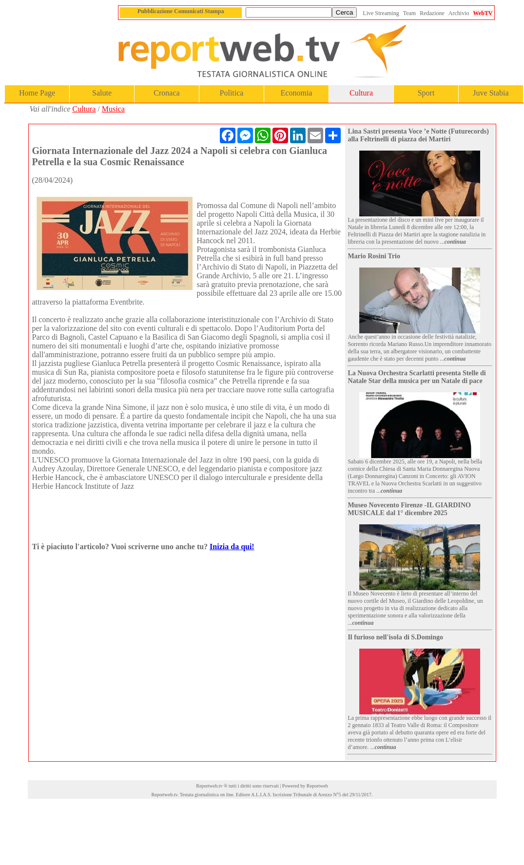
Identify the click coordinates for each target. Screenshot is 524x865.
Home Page (37, 93)
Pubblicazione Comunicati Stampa (180, 11)
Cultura (361, 93)
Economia (296, 93)
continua (455, 241)
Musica (113, 109)
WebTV (482, 13)
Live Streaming (381, 13)
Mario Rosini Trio (374, 256)
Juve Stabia (490, 93)
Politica (232, 93)
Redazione (432, 13)
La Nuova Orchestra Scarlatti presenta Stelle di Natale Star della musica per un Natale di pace (416, 376)
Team (409, 13)
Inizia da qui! (232, 546)
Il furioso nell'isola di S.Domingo (395, 637)
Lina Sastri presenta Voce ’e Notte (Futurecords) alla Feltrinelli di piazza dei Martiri (418, 135)
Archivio (458, 13)
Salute (102, 93)
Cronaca (166, 93)
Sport (426, 93)
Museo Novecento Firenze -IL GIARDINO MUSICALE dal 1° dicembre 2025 (409, 509)
